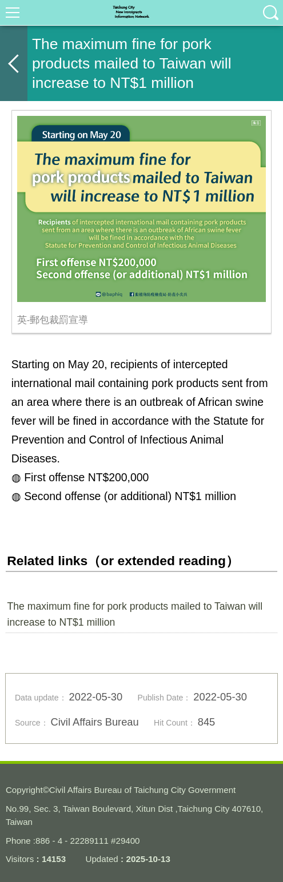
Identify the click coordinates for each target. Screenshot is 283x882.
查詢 (270, 12)
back (13, 63)
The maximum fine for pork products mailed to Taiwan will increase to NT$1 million (135, 614)
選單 (12, 12)
